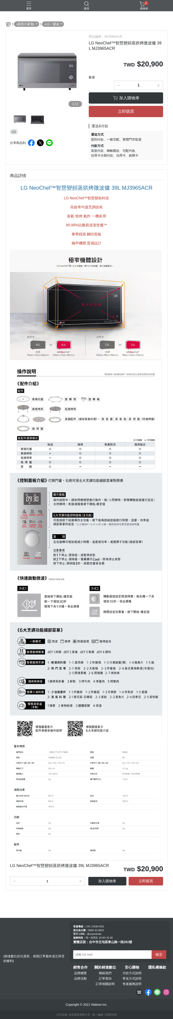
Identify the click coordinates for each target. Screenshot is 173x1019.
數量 (92, 77)
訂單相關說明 (105, 983)
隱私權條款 (157, 967)
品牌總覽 (80, 973)
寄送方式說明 (132, 978)
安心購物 (132, 967)
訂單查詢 (105, 978)
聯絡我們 (105, 973)
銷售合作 (80, 967)
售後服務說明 (132, 983)
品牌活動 (80, 978)
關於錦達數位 (105, 967)
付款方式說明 (132, 973)
